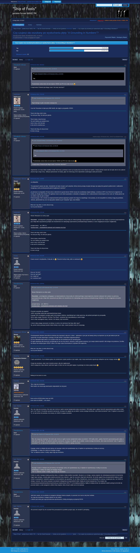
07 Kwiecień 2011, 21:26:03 (37, 506)
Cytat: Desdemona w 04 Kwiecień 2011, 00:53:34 (46, 98)
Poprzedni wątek (110, 37)
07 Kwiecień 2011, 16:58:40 (37, 492)
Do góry (15, 530)
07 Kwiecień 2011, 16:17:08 (37, 430)
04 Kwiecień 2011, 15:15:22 (37, 355)
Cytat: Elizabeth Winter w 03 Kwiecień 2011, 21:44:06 (49, 74)
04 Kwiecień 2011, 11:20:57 (37, 178)
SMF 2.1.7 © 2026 (15, 549)
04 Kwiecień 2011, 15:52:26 (37, 380)
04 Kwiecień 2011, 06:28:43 (37, 64)
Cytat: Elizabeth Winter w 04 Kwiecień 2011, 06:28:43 (47, 140)
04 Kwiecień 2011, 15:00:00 (37, 332)
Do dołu (15, 59)
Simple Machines (24, 549)
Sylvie (74, 28)
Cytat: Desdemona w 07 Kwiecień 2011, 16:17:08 (46, 463)
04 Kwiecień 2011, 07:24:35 (37, 136)
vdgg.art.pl (100, 20)
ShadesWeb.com (24, 551)
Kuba (16, 256)
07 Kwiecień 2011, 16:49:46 (37, 459)
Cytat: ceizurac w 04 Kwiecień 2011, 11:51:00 (45, 287)
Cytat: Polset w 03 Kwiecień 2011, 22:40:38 (45, 69)
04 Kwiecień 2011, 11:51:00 (37, 212)
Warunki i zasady (119, 549)
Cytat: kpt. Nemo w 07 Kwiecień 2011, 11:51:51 (46, 434)
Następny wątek (122, 37)
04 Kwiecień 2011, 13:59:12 (37, 283)
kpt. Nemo (17, 406)
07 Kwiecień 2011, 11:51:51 (37, 405)
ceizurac (17, 94)
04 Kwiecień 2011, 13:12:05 (37, 255)
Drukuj (125, 59)
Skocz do (102, 538)
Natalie (16, 381)
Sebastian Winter (20, 179)
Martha (16, 356)
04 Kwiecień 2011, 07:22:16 (37, 94)
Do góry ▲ (126, 549)
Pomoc (112, 549)
